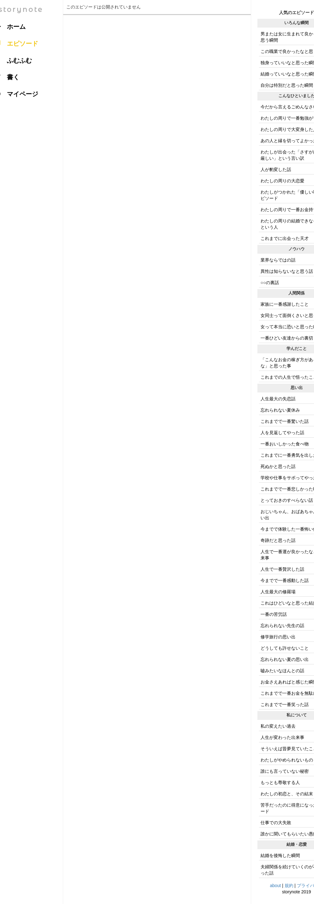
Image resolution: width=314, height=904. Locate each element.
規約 (289, 885)
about (275, 885)
